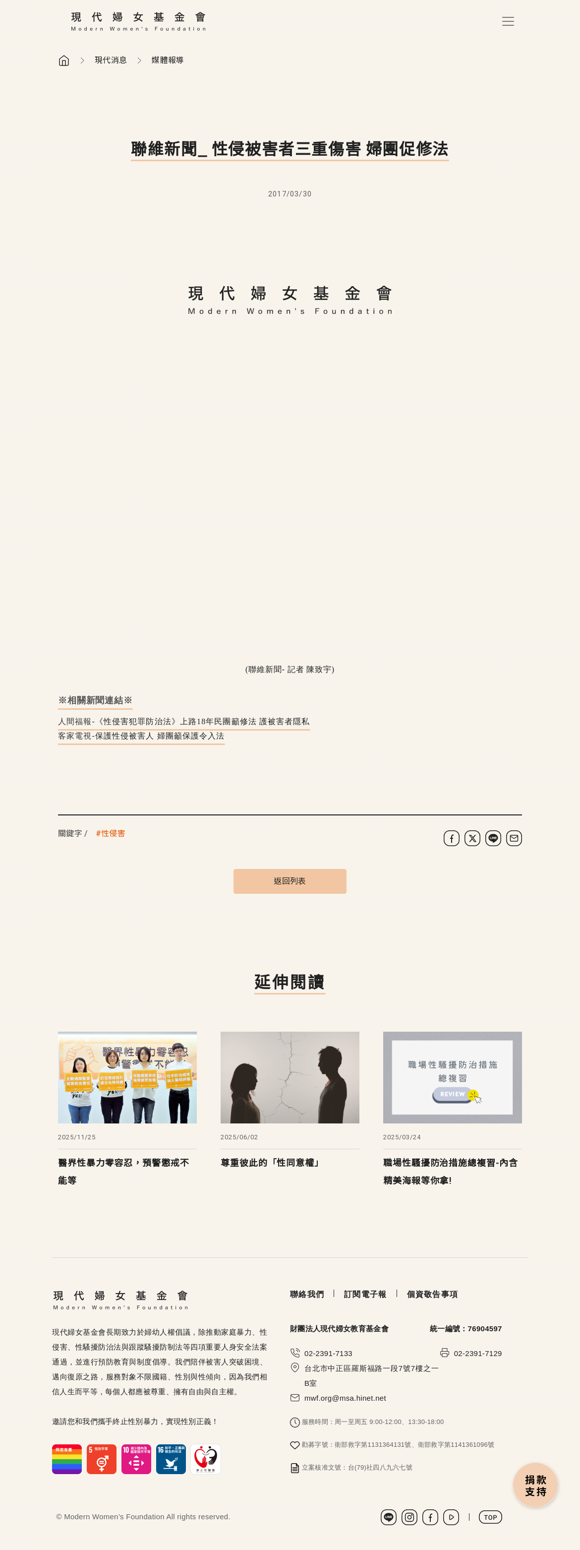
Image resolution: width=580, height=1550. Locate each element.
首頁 (64, 60)
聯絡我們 (307, 1294)
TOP (490, 1517)
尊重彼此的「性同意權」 (272, 1163)
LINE (389, 1517)
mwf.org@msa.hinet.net (345, 1398)
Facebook (430, 1517)
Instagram (409, 1517)
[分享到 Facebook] (452, 838)
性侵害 (113, 833)
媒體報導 (168, 60)
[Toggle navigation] (508, 21)
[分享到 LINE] (493, 838)
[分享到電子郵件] (514, 838)
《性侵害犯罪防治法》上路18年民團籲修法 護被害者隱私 (202, 721)
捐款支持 (536, 1486)
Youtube (451, 1517)
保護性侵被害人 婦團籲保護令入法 (160, 736)
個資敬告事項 (433, 1294)
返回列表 (290, 881)
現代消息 (111, 60)
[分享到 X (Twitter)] (472, 838)
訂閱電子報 (365, 1294)
